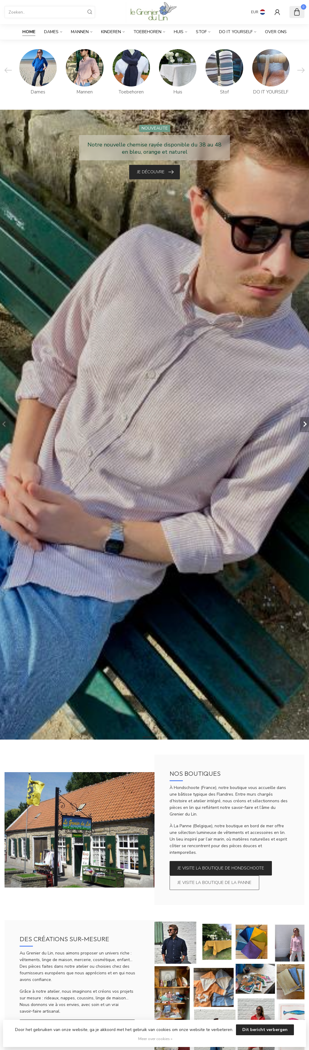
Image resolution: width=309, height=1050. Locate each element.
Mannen (80, 32)
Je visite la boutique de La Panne (214, 882)
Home (28, 32)
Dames (51, 32)
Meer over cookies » (155, 1038)
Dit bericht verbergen (265, 1030)
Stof (201, 32)
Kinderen (111, 32)
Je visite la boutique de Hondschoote (220, 868)
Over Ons (276, 32)
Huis (178, 32)
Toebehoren (147, 32)
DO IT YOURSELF (236, 32)
